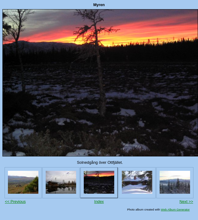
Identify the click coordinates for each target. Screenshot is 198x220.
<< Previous (15, 201)
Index (99, 201)
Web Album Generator (175, 209)
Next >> (186, 201)
